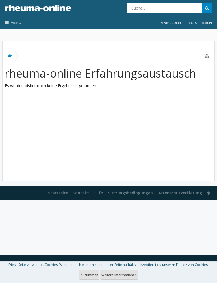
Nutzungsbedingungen (130, 193)
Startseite (58, 193)
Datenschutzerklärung (179, 193)
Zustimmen (89, 275)
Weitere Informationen (119, 275)
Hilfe (98, 193)
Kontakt (81, 193)
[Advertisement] (108, 132)
